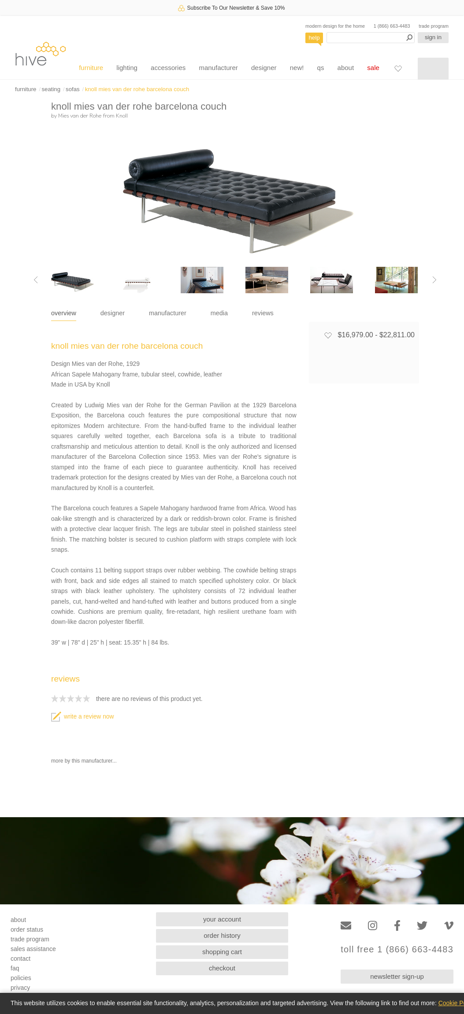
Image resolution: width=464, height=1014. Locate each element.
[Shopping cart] (433, 69)
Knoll (122, 115)
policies (21, 977)
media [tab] (219, 313)
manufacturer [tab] (167, 313)
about (346, 67)
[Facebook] (397, 926)
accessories (168, 67)
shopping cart (222, 951)
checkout (222, 968)
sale (373, 67)
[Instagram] (372, 926)
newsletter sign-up (397, 976)
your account (222, 919)
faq (15, 968)
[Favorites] (398, 68)
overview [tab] (63, 313)
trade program (434, 26)
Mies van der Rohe (79, 115)
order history (222, 935)
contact (20, 958)
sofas (73, 89)
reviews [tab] (263, 313)
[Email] (346, 926)
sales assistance (33, 948)
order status (27, 929)
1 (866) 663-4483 (392, 26)
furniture (91, 67)
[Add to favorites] (328, 335)
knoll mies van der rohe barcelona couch (137, 89)
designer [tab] (112, 313)
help (314, 37)
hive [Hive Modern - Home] (40, 53)
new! (297, 67)
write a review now (82, 716)
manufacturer (218, 67)
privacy (20, 987)
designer (264, 67)
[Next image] (434, 280)
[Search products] (371, 37)
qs (320, 67)
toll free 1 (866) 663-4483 (397, 949)
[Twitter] (422, 926)
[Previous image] (36, 280)
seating (50, 89)
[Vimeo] (448, 926)
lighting (126, 67)
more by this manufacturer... (84, 761)
